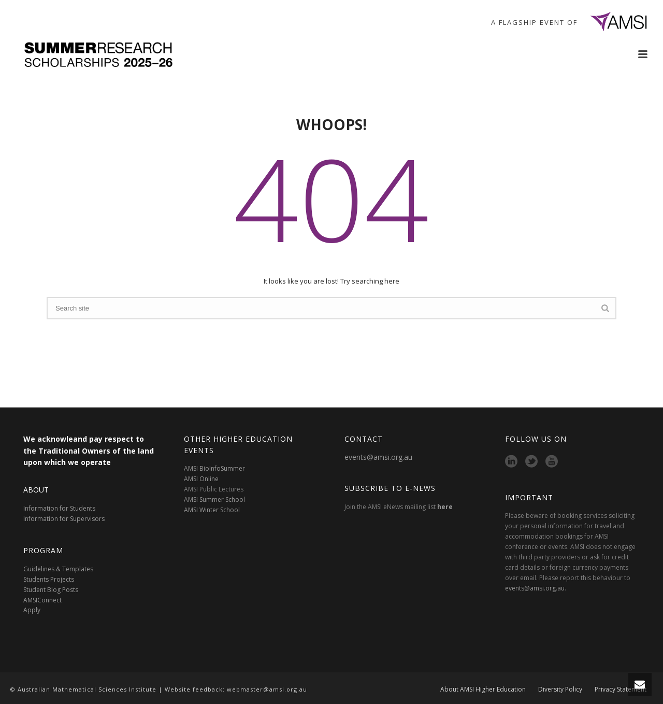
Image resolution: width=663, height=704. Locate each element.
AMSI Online (201, 478)
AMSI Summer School (214, 499)
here (445, 506)
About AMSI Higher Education (483, 689)
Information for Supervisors (64, 518)
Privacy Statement (620, 689)
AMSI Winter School (212, 509)
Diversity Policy (560, 689)
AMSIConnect (42, 600)
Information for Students (59, 508)
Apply (31, 610)
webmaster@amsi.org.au (267, 689)
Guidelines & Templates (58, 569)
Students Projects (48, 579)
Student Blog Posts (50, 589)
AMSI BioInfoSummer (214, 468)
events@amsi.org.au (378, 457)
